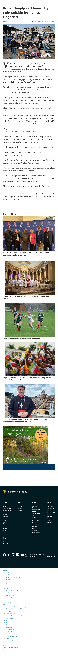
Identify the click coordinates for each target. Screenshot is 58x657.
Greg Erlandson (10, 618)
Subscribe (6, 546)
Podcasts (22, 511)
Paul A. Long (36, 526)
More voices (9, 622)
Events (5, 534)
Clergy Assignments (7, 526)
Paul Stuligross (35, 533)
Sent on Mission (10, 600)
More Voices (36, 536)
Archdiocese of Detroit (51, 516)
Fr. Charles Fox (10, 616)
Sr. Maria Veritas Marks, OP (35, 516)
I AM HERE (10, 602)
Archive (5, 654)
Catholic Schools (5, 520)
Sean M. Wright (34, 529)
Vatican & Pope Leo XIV (42, 21)
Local (4, 509)
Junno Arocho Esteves (12, 21)
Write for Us (7, 550)
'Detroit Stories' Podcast (13, 595)
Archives (50, 513)
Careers (49, 525)
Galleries (22, 513)
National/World (8, 511)
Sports (5, 517)
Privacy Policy (36, 560)
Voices (5, 609)
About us (50, 509)
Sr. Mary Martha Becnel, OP (35, 522)
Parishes (49, 523)
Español (5, 532)
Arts (4, 523)
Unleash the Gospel (12, 641)
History (8, 604)
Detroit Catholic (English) (11, 652)
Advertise (6, 548)
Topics (5, 575)
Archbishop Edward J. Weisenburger (36, 510)
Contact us (50, 511)
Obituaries (6, 530)
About (5, 627)
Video (21, 509)
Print (5, 24)
